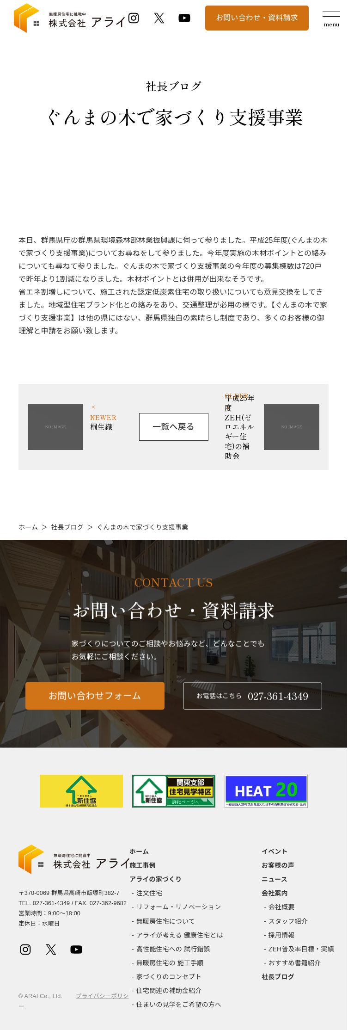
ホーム (28, 527)
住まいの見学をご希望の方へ (178, 1004)
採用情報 (282, 935)
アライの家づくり (155, 879)
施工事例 (142, 865)
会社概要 (282, 907)
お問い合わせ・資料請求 (257, 18)
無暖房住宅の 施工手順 (170, 963)
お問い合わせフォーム (95, 701)
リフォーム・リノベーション (178, 907)
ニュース (274, 879)
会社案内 (275, 893)
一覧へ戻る (174, 427)
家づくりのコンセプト (169, 977)
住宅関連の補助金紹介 (169, 990)
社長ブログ (67, 527)
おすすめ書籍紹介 (295, 963)
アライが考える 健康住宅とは (179, 935)
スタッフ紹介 (288, 921)
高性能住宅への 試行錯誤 (173, 949)
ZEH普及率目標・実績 (301, 949)
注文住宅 (149, 893)
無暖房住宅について (165, 921)
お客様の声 (278, 865)
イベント (275, 851)
